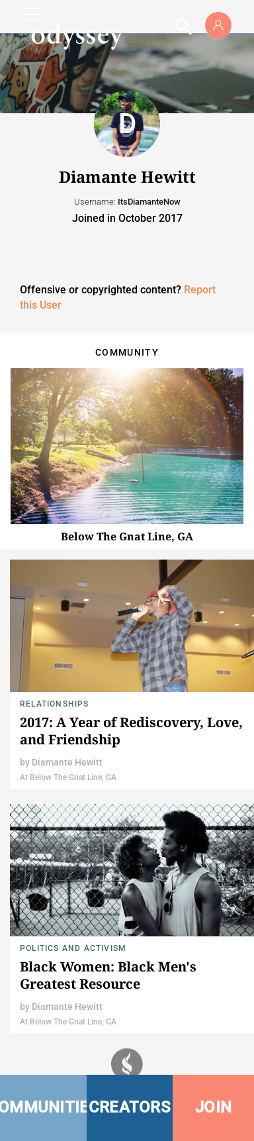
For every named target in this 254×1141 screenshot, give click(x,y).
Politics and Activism (73, 948)
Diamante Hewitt (67, 762)
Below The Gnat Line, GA (127, 536)
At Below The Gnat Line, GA (68, 777)
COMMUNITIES (43, 1107)
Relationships (54, 704)
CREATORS (130, 1107)
